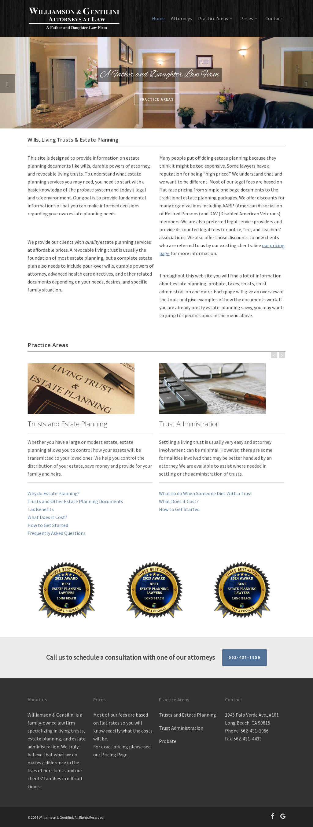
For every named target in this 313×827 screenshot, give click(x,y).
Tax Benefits (41, 509)
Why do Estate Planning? (53, 493)
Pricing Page (114, 754)
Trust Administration (181, 728)
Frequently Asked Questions (57, 533)
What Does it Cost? (47, 517)
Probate (167, 741)
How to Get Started (48, 525)
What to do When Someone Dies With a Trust (205, 493)
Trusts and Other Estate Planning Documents (75, 501)
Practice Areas (157, 103)
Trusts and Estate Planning (187, 715)
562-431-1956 (244, 657)
